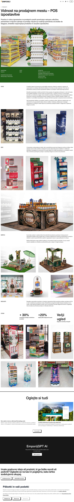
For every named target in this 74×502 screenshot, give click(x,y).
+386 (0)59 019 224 (19, 478)
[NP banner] (18, 414)
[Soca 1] (55, 414)
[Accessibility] (67, 1)
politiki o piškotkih (62, 491)
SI (60, 1)
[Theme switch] (65, 1)
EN (63, 1)
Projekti (4, 7)
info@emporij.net (6, 478)
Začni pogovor (37, 454)
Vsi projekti (37, 431)
